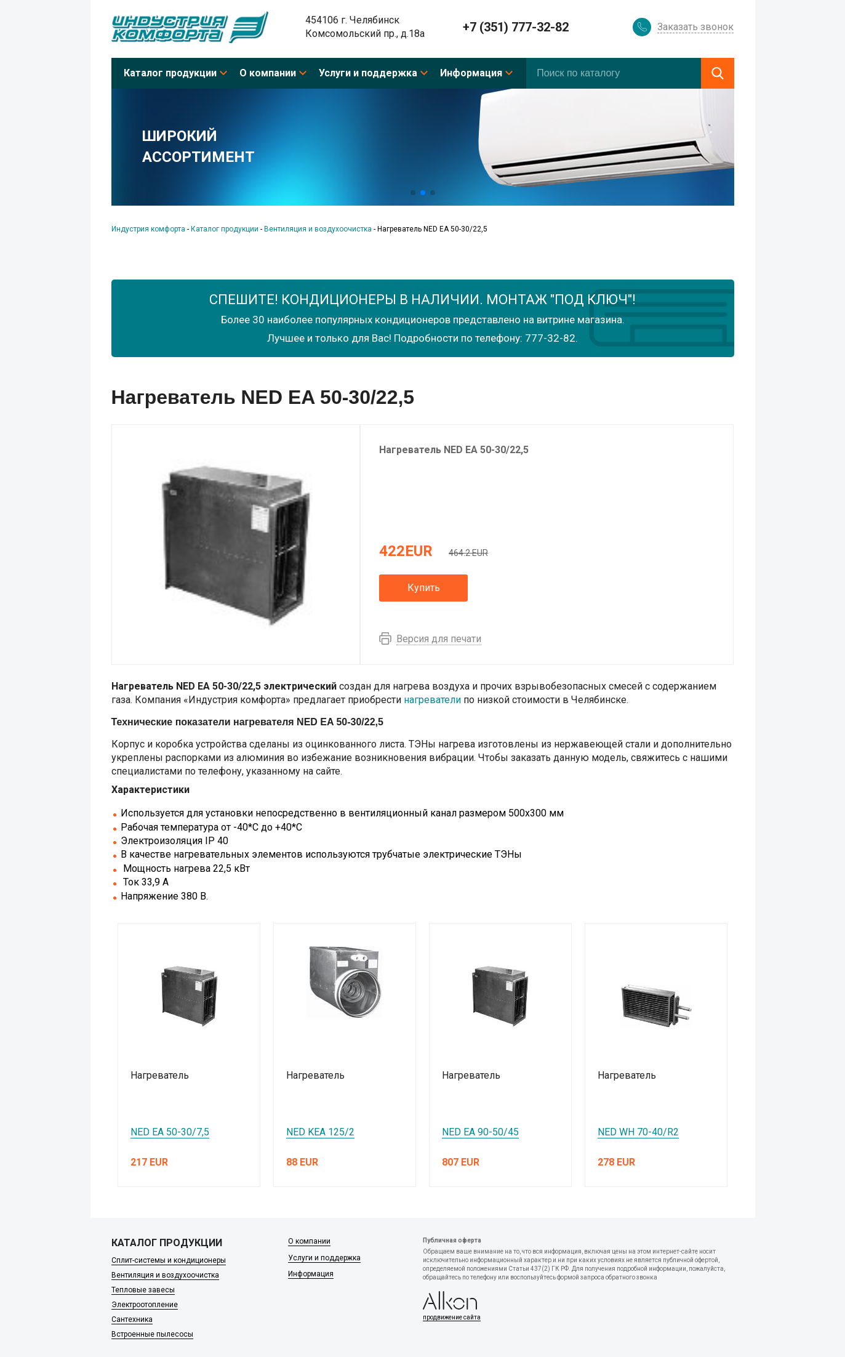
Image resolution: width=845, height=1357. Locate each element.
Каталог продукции (170, 73)
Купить (423, 588)
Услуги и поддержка (368, 73)
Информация (471, 73)
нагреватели (432, 700)
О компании (267, 73)
